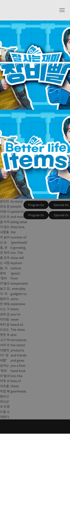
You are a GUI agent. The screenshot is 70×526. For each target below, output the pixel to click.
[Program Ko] (36, 205)
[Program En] (36, 215)
